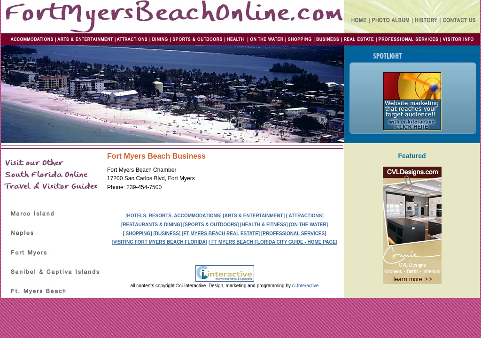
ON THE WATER (308, 224)
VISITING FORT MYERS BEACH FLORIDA (159, 242)
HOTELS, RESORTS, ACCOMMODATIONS (173, 215)
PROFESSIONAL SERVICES (294, 233)
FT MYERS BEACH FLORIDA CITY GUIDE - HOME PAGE (273, 242)
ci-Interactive (305, 285)
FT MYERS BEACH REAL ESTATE (220, 233)
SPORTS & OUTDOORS (211, 224)
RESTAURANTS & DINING (151, 224)
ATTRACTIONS (304, 215)
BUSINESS (167, 233)
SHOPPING (137, 233)
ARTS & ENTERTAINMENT (254, 215)
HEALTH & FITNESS (263, 224)
